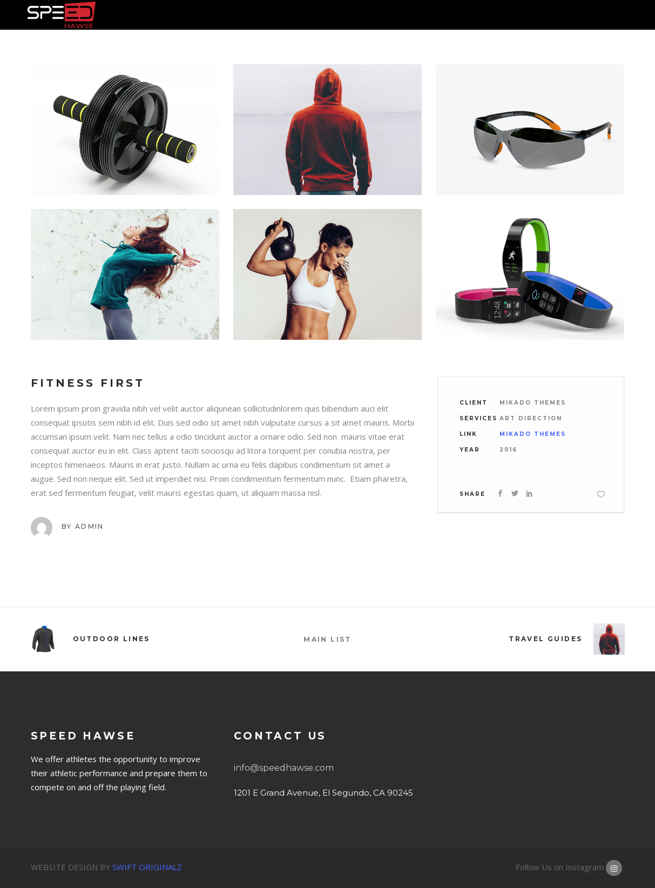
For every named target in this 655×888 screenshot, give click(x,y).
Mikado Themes (532, 434)
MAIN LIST (327, 639)
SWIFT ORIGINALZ (147, 867)
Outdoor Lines (111, 639)
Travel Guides (545, 639)
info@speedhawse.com (284, 768)
